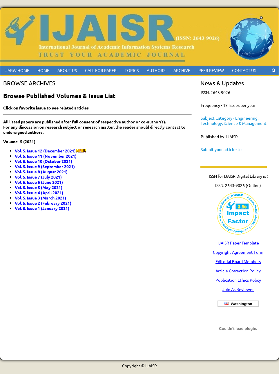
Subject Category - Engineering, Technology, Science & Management (234, 120)
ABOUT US (67, 70)
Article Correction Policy (238, 270)
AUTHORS (156, 70)
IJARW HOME (16, 70)
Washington (238, 304)
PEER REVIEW (211, 70)
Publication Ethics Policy (238, 280)
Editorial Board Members (238, 261)
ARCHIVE (181, 70)
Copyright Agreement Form (238, 252)
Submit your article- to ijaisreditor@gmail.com (222, 152)
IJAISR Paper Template (238, 242)
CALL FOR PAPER (101, 70)
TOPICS (132, 70)
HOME (43, 70)
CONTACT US (244, 70)
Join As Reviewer (238, 289)
